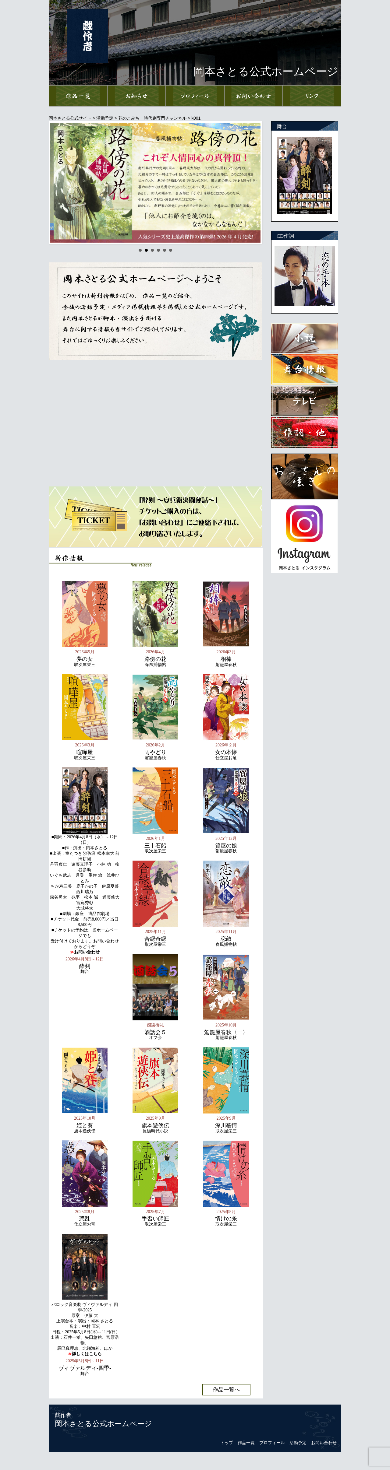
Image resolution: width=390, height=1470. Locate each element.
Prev (58, 183)
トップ (226, 1442)
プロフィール (272, 1442)
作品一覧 (246, 1442)
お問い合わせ (324, 1442)
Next (252, 183)
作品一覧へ (226, 1390)
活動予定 (298, 1442)
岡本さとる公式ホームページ (103, 1424)
